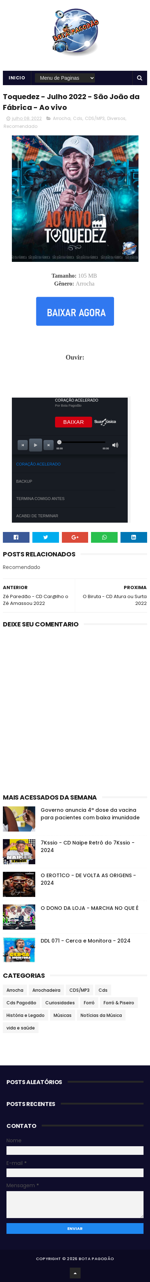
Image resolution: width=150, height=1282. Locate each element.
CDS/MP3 (95, 118)
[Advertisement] (75, 378)
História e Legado (25, 1015)
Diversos (116, 118)
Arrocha (62, 118)
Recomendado (20, 126)
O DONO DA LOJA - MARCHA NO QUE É (89, 908)
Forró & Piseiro (119, 1003)
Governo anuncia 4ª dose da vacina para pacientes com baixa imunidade (90, 813)
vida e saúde (20, 1028)
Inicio (17, 78)
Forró (89, 1003)
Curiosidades (60, 1003)
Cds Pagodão (21, 1003)
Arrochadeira (46, 990)
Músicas (63, 1015)
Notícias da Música (101, 1015)
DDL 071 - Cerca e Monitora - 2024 (86, 940)
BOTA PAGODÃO (96, 1259)
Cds (77, 118)
